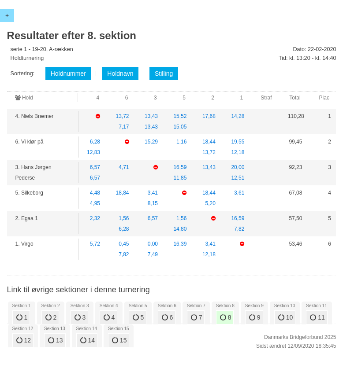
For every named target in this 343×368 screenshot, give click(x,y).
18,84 (122, 193)
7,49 (153, 254)
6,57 (95, 167)
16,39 (179, 244)
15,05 (179, 127)
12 (23, 340)
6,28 (95, 142)
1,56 (124, 218)
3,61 (239, 193)
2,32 (95, 218)
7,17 (124, 127)
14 (87, 340)
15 (119, 340)
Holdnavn (120, 73)
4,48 (95, 193)
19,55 (237, 142)
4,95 (95, 203)
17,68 (209, 116)
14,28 (237, 116)
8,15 (153, 203)
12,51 (237, 178)
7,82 (239, 229)
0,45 (124, 244)
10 (285, 317)
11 (317, 317)
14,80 (179, 229)
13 (55, 340)
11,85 (179, 178)
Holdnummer (68, 73)
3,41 (153, 193)
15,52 (179, 116)
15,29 (151, 142)
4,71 (124, 167)
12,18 (237, 152)
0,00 (153, 244)
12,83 (93, 152)
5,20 (210, 203)
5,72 (95, 244)
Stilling (164, 73)
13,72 (122, 116)
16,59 (179, 167)
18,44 (209, 142)
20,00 (237, 167)
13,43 (151, 116)
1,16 (181, 142)
